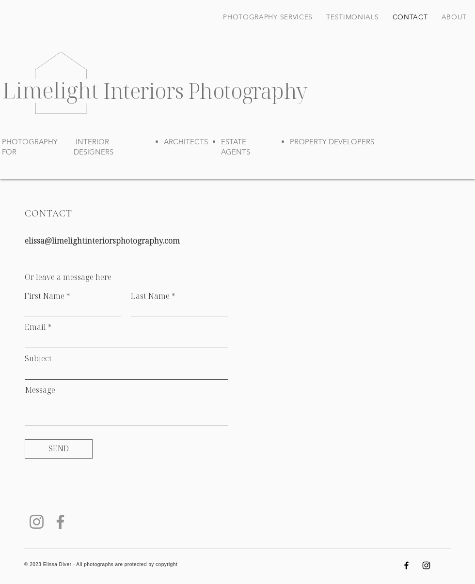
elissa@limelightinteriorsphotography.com (102, 240)
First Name (44, 296)
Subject (38, 358)
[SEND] (59, 449)
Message (40, 390)
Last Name (150, 296)
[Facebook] (60, 521)
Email (35, 327)
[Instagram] (36, 521)
